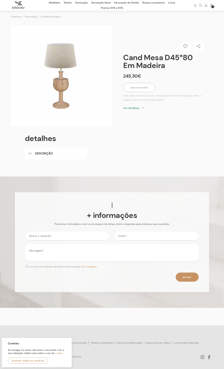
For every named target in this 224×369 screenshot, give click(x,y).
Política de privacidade (129, 343)
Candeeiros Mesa (50, 16)
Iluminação (31, 16)
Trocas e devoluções (75, 343)
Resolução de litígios (158, 343)
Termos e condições (101, 343)
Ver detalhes (133, 108)
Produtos (16, 16)
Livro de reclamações (186, 343)
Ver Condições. (89, 266)
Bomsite (77, 356)
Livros (171, 2)
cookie (58, 353)
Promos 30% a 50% (112, 7)
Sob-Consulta (139, 87)
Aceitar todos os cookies (28, 360)
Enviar (187, 277)
